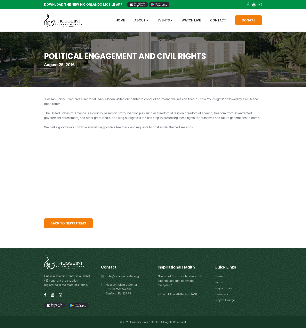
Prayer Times (223, 288)
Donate (248, 20)
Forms (218, 282)
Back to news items (68, 223)
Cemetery (221, 294)
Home (120, 20)
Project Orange (224, 300)
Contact (218, 20)
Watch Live (191, 20)
